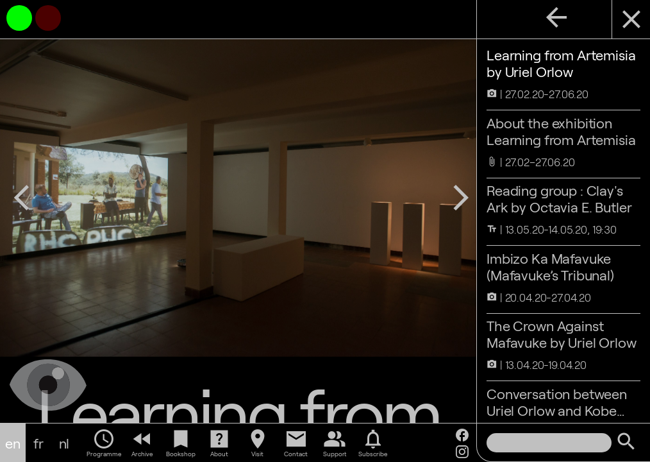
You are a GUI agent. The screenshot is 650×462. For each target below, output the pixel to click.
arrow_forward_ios (461, 197)
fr (38, 442)
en (13, 442)
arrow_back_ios (21, 197)
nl (64, 442)
